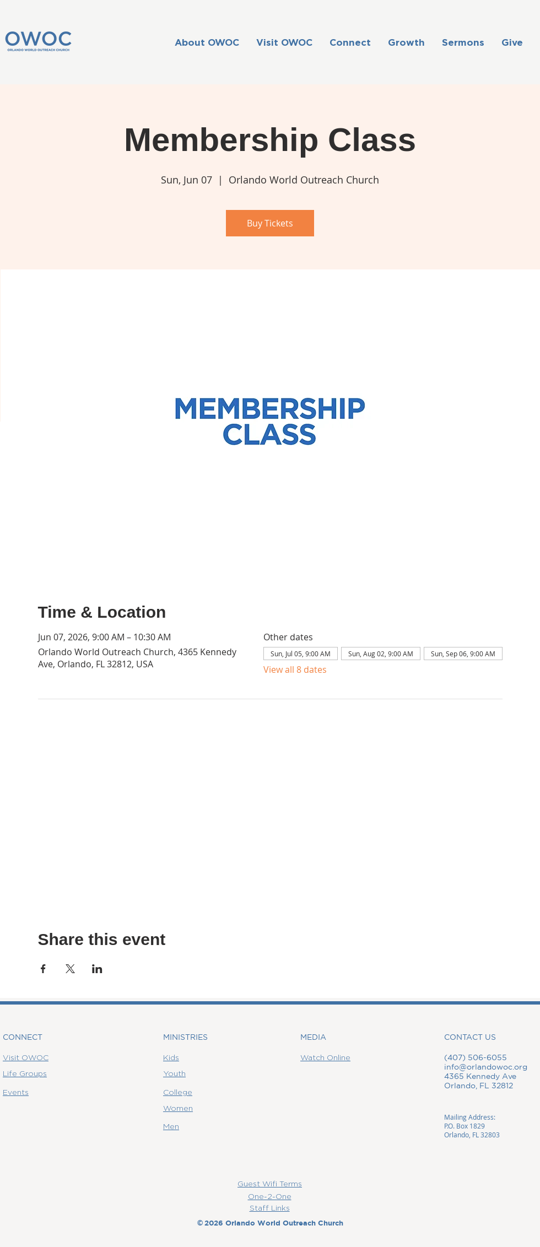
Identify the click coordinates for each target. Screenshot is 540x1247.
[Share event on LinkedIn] (97, 968)
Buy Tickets (270, 223)
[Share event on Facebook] (43, 968)
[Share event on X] (70, 968)
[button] (206, 42)
